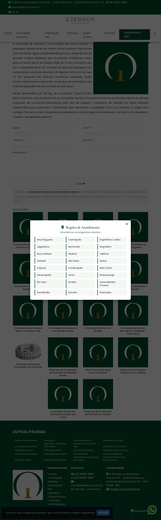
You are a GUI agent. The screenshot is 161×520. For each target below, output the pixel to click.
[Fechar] (126, 224)
